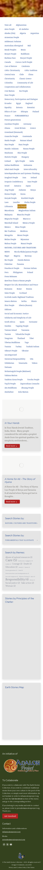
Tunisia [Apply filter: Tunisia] (8, 346)
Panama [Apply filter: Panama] (20, 264)
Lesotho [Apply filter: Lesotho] (16, 202)
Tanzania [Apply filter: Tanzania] (25, 330)
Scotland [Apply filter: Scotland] (23, 293)
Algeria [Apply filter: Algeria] (23, 33)
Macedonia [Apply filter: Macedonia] (9, 210)
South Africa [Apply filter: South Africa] (10, 322)
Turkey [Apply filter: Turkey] (19, 346)
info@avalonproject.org (29, 796)
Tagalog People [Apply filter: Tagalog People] (22, 326)
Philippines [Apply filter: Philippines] (18, 272)
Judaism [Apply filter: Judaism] (22, 190)
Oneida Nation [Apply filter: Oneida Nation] (24, 260)
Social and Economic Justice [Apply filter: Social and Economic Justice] (17, 313)
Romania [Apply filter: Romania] (8, 289)
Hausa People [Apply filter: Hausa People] (29, 148)
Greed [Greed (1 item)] (20, 570)
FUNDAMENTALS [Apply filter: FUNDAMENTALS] (22, 115)
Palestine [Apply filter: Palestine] (8, 264)
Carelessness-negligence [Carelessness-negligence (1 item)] (25, 561)
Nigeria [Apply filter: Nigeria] (17, 256)
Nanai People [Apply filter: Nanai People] (26, 243)
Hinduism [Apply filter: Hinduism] (9, 153)
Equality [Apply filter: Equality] (8, 107)
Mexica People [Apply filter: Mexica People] (29, 223)
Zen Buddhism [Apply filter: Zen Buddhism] (11, 388)
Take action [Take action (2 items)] (27, 583)
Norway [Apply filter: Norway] (28, 256)
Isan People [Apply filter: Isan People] (32, 181)
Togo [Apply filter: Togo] (27, 342)
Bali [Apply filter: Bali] (29, 45)
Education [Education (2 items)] (12, 567)
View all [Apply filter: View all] (8, 25)
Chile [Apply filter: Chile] (21, 74)
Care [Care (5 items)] (11, 560)
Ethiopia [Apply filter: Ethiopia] (24, 111)
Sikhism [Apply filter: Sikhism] (8, 309)
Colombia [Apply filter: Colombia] (9, 82)
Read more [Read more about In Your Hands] (11, 446)
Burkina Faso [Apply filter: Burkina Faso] (10, 58)
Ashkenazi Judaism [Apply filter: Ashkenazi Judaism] (13, 41)
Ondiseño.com (23, 865)
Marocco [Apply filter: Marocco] (27, 218)
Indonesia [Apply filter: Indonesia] (28, 165)
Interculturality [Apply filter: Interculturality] (30, 169)
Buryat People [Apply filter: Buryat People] (26, 58)
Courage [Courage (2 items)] (17, 564)
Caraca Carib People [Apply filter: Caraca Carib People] (23, 62)
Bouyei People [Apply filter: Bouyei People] (10, 54)
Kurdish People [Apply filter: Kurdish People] (27, 198)
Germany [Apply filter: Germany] (27, 124)
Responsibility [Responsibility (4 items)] (17, 579)
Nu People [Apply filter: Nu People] (9, 260)
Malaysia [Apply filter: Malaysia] (8, 214)
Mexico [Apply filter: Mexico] (8, 227)
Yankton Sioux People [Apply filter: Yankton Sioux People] (14, 379)
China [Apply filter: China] (30, 74)
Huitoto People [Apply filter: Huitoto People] (11, 157)
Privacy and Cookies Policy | (18, 867)
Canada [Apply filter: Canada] (8, 62)
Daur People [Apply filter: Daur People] (10, 95)
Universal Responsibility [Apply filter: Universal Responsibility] (15, 359)
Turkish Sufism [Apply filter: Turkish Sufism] (32, 346)
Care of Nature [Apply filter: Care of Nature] (11, 66)
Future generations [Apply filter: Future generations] (13, 120)
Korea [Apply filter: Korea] (23, 194)
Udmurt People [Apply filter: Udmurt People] (11, 350)
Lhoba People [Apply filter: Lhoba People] (29, 202)
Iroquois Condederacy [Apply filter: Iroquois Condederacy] (14, 181)
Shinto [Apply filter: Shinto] (34, 301)
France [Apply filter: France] (7, 115)
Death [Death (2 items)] (28, 564)
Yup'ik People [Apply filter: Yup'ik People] (10, 383)
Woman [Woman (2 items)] (11, 586)
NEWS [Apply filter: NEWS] (7, 251)
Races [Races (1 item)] (33, 576)
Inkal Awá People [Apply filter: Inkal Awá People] (12, 169)
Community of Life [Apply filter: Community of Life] (25, 82)
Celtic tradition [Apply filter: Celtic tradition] (31, 70)
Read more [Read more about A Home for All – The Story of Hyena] (11, 501)
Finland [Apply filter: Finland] (36, 111)
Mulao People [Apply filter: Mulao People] (10, 239)
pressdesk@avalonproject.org (13, 840)
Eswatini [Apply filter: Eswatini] (31, 107)
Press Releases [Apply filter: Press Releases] (11, 276)
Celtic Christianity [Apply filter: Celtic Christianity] (12, 70)
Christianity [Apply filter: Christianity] (10, 78)
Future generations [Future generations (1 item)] (11, 570)
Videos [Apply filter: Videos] (34, 363)
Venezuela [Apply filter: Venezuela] (23, 363)
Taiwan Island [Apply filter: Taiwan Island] (11, 330)
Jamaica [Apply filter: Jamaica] (17, 185)
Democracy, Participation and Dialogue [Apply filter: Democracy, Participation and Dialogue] (21, 99)
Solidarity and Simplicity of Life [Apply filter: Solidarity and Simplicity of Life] (18, 317)
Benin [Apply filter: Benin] (23, 49)
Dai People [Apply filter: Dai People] (23, 91)
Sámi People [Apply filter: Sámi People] (10, 293)
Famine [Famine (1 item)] (27, 567)
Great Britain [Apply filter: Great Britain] (20, 128)
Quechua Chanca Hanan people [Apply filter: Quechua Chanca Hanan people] (18, 280)
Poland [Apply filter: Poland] (30, 272)
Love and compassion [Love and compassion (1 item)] (12, 576)
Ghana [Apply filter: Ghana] (7, 128)
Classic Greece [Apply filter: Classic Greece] (25, 78)
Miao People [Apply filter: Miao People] (20, 227)
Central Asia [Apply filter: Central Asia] (10, 74)
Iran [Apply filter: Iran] (24, 177)
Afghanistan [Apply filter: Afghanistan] (21, 25)
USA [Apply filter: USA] (31, 359)
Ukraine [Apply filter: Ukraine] (25, 350)
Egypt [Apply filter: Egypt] (18, 103)
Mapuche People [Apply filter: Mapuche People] (11, 218)
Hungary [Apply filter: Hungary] (25, 157)
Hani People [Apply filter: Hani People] (24, 144)
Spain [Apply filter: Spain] (22, 322)
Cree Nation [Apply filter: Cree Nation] (10, 91)
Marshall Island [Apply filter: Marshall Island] (11, 223)
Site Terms (31, 867)
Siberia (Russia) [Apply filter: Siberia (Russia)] (25, 305)
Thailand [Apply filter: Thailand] (21, 338)
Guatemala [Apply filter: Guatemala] (27, 136)
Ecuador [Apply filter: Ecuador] (8, 103)
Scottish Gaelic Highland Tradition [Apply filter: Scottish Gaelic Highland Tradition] (19, 297)
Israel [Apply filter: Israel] (7, 185)
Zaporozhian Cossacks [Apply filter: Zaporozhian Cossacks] (29, 383)
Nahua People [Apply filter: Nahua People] (10, 243)
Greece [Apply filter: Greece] (33, 128)
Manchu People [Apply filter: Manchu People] (23, 214)
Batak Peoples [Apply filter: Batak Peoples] (10, 49)
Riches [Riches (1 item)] (32, 580)
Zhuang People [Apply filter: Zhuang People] (27, 388)
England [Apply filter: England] (29, 103)
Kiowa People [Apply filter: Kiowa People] (10, 194)
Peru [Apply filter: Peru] (6, 272)
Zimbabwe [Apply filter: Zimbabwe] (9, 392)
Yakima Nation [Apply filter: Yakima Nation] (11, 375)
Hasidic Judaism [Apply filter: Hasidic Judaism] (12, 148)
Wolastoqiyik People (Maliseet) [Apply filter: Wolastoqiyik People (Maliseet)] (18, 371)
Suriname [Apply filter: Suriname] (33, 322)
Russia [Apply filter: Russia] (29, 289)
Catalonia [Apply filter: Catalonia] (26, 66)
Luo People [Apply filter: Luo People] (21, 206)
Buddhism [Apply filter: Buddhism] (25, 54)
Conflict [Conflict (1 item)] (8, 564)
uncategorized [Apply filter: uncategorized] (11, 355)
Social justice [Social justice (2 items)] (13, 583)
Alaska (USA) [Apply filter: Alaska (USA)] (10, 33)
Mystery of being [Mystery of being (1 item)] (24, 576)
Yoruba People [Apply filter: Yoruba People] (33, 379)
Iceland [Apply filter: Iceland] (8, 161)
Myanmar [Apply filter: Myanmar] (25, 239)
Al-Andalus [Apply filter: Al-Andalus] (24, 29)
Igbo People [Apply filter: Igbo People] (20, 161)
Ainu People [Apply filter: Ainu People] (10, 29)
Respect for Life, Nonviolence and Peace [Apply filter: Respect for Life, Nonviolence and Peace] (21, 284)
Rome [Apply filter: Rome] (19, 289)
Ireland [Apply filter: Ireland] (34, 177)
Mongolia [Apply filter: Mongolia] (9, 235)
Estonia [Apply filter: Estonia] (19, 107)
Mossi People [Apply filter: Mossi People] (22, 235)
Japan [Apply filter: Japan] (28, 185)
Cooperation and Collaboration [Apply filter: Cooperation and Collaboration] (18, 87)
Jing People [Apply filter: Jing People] (9, 190)
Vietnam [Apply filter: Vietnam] (8, 367)
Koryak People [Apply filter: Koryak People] (11, 198)
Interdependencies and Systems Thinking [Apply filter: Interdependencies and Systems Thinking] (22, 173)
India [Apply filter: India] (32, 161)
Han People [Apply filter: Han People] (9, 144)
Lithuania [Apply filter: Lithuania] (9, 206)
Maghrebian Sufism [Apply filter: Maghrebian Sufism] (27, 210)
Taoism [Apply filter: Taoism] (8, 334)
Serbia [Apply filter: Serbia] (24, 301)
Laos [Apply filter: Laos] (6, 202)
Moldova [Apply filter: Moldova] (24, 231)
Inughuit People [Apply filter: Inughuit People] (11, 177)
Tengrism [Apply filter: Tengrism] (9, 338)
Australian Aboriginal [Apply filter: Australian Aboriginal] (14, 45)
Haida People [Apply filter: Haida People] (10, 140)
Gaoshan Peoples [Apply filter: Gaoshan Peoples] (12, 124)
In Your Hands (12, 423)
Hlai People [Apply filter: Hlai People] (22, 153)
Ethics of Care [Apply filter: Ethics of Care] (10, 111)
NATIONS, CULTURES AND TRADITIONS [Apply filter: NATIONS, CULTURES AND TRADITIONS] (20, 247)
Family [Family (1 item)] (21, 567)
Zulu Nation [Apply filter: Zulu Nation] (23, 392)
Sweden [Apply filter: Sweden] (8, 326)
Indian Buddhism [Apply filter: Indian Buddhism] (12, 165)
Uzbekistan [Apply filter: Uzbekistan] (9, 363)
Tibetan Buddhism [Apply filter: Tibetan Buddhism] (12, 342)
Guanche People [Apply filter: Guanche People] (11, 136)
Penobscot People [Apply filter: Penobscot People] (12, 268)
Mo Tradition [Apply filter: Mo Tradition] (10, 231)
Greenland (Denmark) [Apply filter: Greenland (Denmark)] (14, 132)
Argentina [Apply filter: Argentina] (35, 33)
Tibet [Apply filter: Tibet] (31, 338)
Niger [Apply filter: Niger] (7, 256)
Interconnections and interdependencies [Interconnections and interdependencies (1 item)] (17, 573)
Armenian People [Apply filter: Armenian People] (12, 37)
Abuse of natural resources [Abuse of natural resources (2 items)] (19, 557)
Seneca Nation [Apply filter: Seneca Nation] (11, 301)
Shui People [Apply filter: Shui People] (9, 305)
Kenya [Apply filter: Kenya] (33, 190)
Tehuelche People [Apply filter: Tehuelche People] (22, 334)
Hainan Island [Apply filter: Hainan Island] (26, 140)
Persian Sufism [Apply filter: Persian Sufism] (30, 268)
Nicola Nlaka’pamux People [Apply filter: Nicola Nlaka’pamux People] (25, 251)
